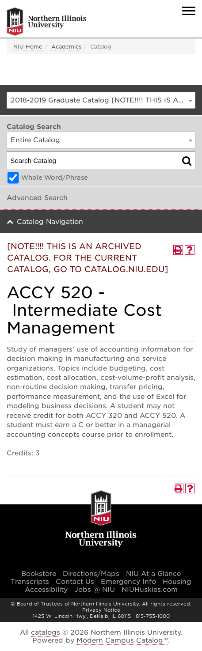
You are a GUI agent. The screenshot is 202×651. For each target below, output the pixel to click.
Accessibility (46, 590)
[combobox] (101, 100)
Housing (177, 582)
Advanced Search (37, 198)
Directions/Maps (91, 574)
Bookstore (38, 574)
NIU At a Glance (153, 574)
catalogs (45, 632)
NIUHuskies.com (150, 590)
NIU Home (27, 46)
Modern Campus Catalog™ (122, 640)
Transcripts (30, 582)
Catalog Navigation (50, 222)
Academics (66, 46)
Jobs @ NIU (94, 590)
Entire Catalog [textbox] (35, 140)
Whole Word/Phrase (54, 177)
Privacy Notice (101, 610)
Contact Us (75, 582)
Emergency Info (128, 582)
